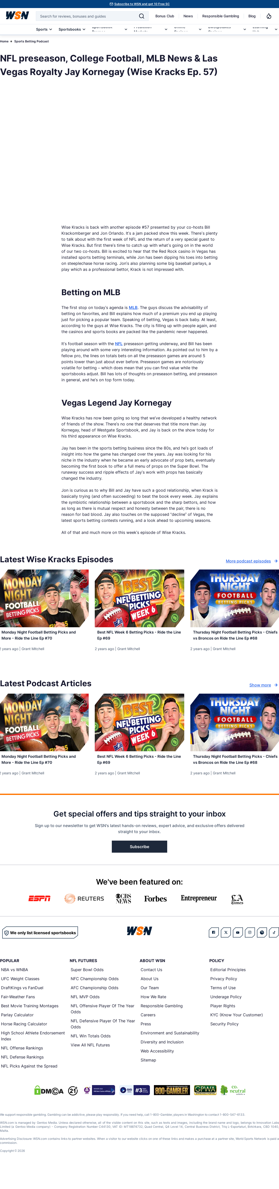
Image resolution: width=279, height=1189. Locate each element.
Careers (148, 1034)
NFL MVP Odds (85, 1016)
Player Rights (222, 1025)
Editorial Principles (228, 989)
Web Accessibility (157, 1070)
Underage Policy (226, 1016)
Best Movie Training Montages (29, 1025)
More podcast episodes (252, 561)
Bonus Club (164, 16)
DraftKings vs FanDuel (22, 1007)
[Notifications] (269, 16)
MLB (133, 307)
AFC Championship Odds (94, 1007)
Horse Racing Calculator (24, 1043)
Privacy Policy (223, 998)
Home (4, 41)
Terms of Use (223, 1007)
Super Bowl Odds (87, 989)
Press (146, 1043)
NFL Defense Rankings (22, 1076)
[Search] (142, 16)
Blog (252, 16)
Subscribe (139, 866)
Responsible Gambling (220, 16)
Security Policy (224, 1043)
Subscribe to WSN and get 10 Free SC (142, 4)
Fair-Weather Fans (18, 1016)
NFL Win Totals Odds (91, 1055)
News (188, 16)
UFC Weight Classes (20, 998)
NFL (119, 343)
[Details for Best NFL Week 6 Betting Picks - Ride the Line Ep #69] (139, 598)
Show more (264, 695)
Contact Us (151, 989)
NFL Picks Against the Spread (29, 1085)
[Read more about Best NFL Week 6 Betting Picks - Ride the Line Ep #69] (139, 637)
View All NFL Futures (90, 1064)
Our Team (150, 1007)
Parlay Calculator (17, 1034)
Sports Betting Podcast (31, 41)
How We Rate (153, 1016)
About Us (149, 998)
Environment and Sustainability (170, 1052)
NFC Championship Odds (95, 998)
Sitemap (148, 1079)
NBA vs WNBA (14, 989)
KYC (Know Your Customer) (236, 1034)
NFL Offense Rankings (22, 1067)
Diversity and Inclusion (162, 1061)
